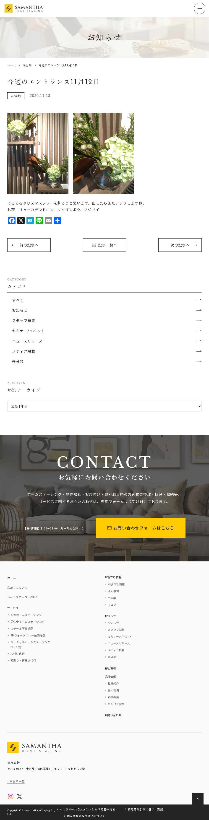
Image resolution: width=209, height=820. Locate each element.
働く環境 (113, 690)
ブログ (112, 605)
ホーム (11, 65)
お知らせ (20, 310)
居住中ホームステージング (27, 621)
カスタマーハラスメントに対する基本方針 (88, 809)
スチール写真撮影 (21, 628)
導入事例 (113, 591)
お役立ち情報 (113, 577)
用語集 (112, 598)
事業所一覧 (17, 781)
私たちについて (17, 587)
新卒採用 (113, 697)
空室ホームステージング (26, 615)
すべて (17, 300)
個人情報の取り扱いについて (86, 816)
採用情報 (110, 676)
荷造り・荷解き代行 (23, 660)
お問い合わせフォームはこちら (140, 528)
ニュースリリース (27, 341)
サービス (13, 608)
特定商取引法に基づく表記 (145, 809)
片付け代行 (17, 653)
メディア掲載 (23, 351)
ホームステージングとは (23, 597)
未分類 (27, 65)
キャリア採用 (116, 704)
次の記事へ (180, 245)
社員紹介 (113, 683)
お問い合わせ (113, 715)
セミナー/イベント (28, 330)
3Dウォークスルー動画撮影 (27, 635)
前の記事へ (29, 245)
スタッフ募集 (23, 320)
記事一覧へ (105, 245)
